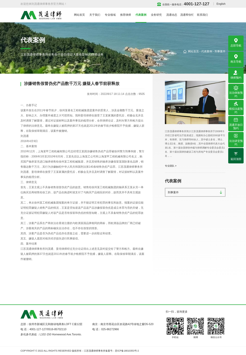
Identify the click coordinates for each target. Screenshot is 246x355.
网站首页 (193, 51)
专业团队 (169, 165)
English (221, 3)
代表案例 (206, 51)
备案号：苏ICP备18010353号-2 (122, 350)
